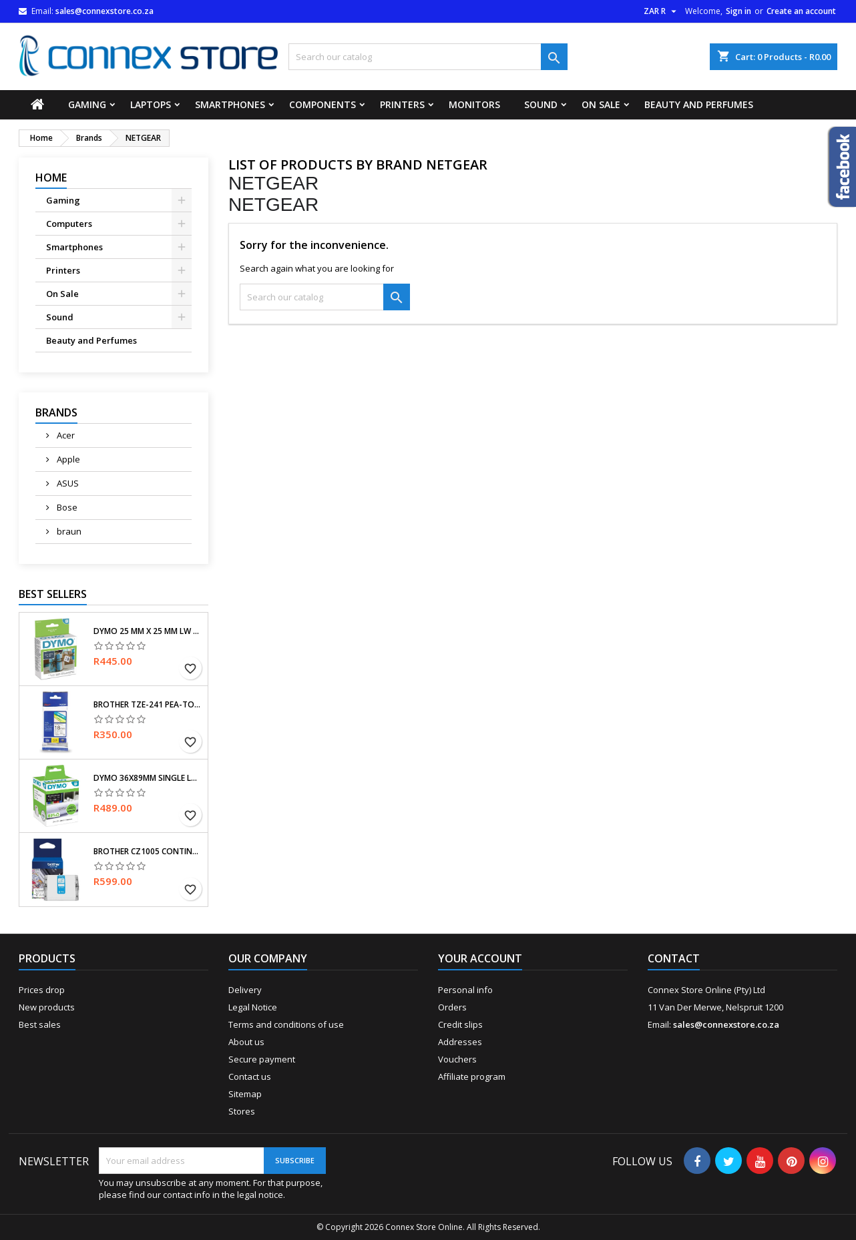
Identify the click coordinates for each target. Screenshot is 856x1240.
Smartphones (230, 104)
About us (246, 1042)
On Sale (601, 104)
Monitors (474, 104)
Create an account (801, 11)
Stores (241, 1111)
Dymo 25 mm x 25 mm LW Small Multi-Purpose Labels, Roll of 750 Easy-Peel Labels (147, 631)
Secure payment (261, 1059)
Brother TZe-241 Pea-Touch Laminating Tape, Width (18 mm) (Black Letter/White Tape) (147, 704)
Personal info (465, 990)
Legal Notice (252, 1007)
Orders (452, 1007)
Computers (69, 224)
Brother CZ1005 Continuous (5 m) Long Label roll (147, 851)
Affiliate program (471, 1076)
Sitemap (245, 1094)
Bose (66, 507)
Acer (65, 435)
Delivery (245, 990)
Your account (480, 958)
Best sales (40, 1024)
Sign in (738, 11)
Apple (67, 459)
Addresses (460, 1042)
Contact (674, 958)
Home (51, 177)
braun (68, 531)
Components (322, 104)
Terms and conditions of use (286, 1024)
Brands (56, 412)
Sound (541, 104)
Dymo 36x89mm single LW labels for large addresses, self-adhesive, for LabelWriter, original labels (147, 778)
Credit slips (460, 1024)
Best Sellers (53, 594)
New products (47, 1007)
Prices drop (42, 990)
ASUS (67, 483)
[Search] (428, 56)
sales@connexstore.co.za (104, 11)
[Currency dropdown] (662, 11)
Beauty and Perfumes (698, 104)
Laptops (150, 104)
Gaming (87, 104)
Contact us (249, 1076)
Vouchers (457, 1059)
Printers (402, 104)
